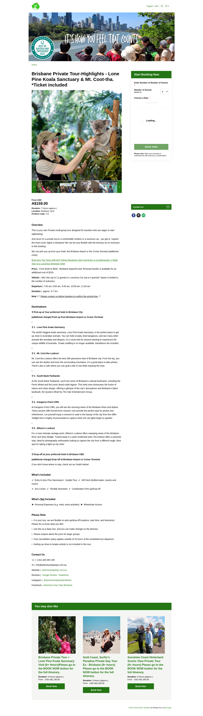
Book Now (51, 686)
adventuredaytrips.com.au (54, 570)
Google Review (49, 575)
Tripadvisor (63, 575)
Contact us (138, 207)
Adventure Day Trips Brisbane (57, 585)
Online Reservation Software (139, 708)
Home (34, 65)
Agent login (167, 708)
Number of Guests (143, 91)
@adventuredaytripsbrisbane (57, 580)
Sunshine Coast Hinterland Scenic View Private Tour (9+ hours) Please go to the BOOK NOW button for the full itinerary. (145, 665)
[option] (43, 186)
